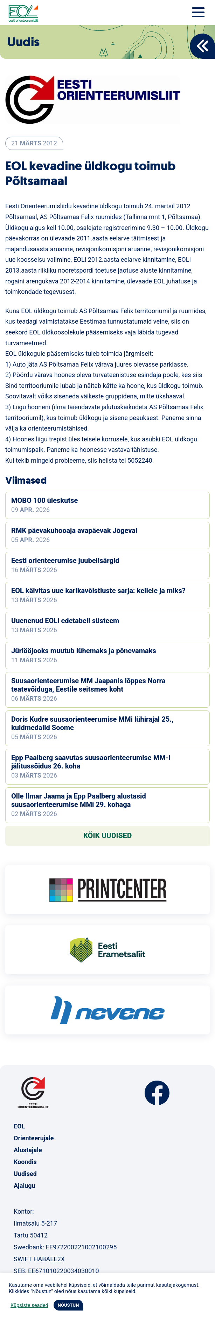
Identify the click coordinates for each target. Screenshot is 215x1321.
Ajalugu (24, 1185)
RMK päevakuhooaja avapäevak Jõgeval (74, 530)
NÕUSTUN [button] (68, 1305)
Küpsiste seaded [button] (29, 1305)
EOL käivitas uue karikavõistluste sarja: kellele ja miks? (98, 590)
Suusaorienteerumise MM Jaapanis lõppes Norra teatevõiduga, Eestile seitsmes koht (88, 685)
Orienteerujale (34, 1138)
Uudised (25, 1173)
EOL (19, 1126)
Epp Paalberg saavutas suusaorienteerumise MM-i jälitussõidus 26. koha (91, 761)
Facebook (157, 1093)
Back (202, 46)
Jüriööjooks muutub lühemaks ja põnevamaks (83, 651)
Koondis (25, 1161)
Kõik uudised (107, 835)
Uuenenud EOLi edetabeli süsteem (65, 620)
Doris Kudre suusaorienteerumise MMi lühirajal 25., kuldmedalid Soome (92, 723)
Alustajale (28, 1150)
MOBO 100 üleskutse (44, 500)
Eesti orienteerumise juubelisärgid (65, 560)
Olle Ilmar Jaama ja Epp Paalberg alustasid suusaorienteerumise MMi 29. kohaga (78, 800)
